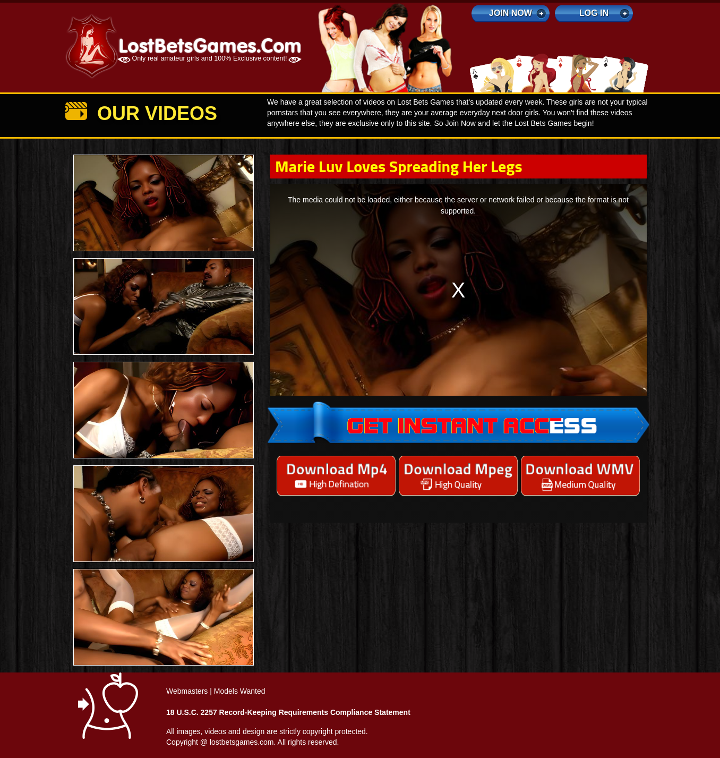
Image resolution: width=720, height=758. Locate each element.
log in (593, 13)
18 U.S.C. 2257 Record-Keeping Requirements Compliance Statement (288, 712)
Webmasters (187, 691)
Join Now (510, 13)
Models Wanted (239, 691)
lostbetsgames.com (242, 742)
